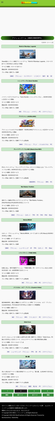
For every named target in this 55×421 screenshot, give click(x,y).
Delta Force (27, 322)
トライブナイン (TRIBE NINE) (27, 253)
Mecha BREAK (27, 220)
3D (51, 76)
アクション (18, 76)
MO (20, 112)
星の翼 (27, 356)
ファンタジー (33, 317)
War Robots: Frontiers (27, 187)
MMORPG (32, 182)
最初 (7, 395)
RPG (47, 182)
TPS (33, 215)
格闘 (30, 386)
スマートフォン (47, 112)
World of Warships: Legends (27, 46)
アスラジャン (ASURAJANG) (27, 116)
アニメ (35, 144)
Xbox (50, 215)
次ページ (35, 395)
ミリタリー (37, 76)
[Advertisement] (27, 20)
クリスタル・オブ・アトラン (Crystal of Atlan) (28, 287)
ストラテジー (28, 76)
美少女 (35, 386)
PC (40, 112)
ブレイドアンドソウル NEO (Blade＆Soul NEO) (28, 149)
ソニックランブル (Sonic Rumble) (27, 81)
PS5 (41, 215)
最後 (48, 395)
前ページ (20, 395)
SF (31, 248)
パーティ (34, 112)
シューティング (23, 248)
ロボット (27, 215)
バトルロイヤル (43, 144)
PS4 (46, 215)
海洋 (44, 76)
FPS (32, 352)
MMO (12, 76)
